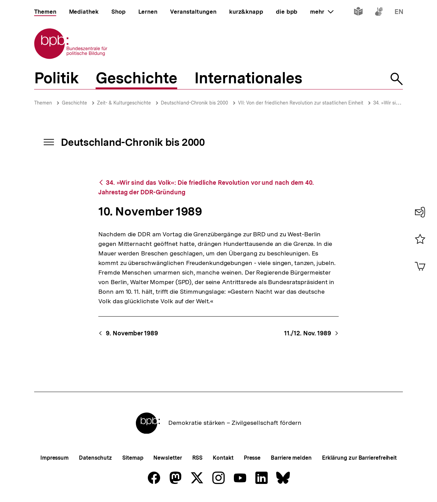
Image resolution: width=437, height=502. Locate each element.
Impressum (54, 458)
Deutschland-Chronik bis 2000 (194, 103)
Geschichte (74, 103)
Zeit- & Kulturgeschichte (124, 103)
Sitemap (132, 458)
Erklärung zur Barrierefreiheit (359, 458)
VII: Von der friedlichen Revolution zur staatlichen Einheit (300, 103)
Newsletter (167, 458)
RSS (197, 458)
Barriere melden (291, 458)
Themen (43, 103)
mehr (321, 11)
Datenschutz (95, 458)
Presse (252, 458)
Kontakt (223, 458)
